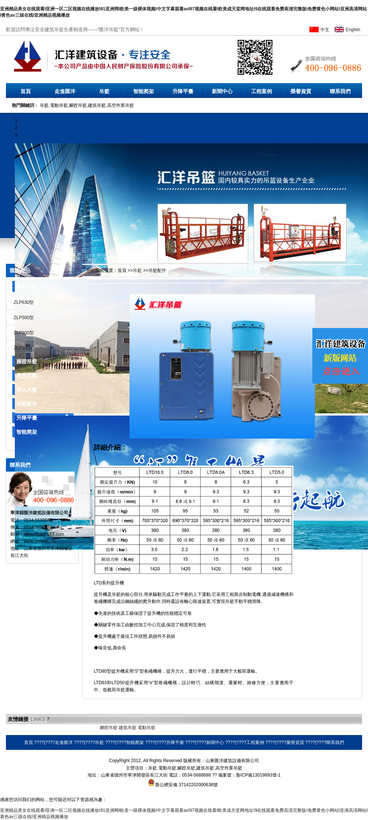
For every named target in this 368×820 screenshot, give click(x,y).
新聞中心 (222, 91)
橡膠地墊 (89, 727)
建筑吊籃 (128, 727)
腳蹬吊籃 (26, 361)
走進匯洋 (65, 91)
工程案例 (261, 91)
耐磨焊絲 (184, 727)
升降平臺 (182, 91)
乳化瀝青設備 (66, 727)
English (353, 29)
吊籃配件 (26, 404)
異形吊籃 (26, 375)
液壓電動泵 (40, 727)
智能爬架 (143, 91)
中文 (325, 29)
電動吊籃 (26, 286)
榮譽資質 (300, 91)
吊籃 (104, 91)
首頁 (25, 91)
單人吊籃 (26, 390)
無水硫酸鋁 (17, 727)
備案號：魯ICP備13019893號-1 (249, 775)
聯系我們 (340, 91)
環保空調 (165, 727)
